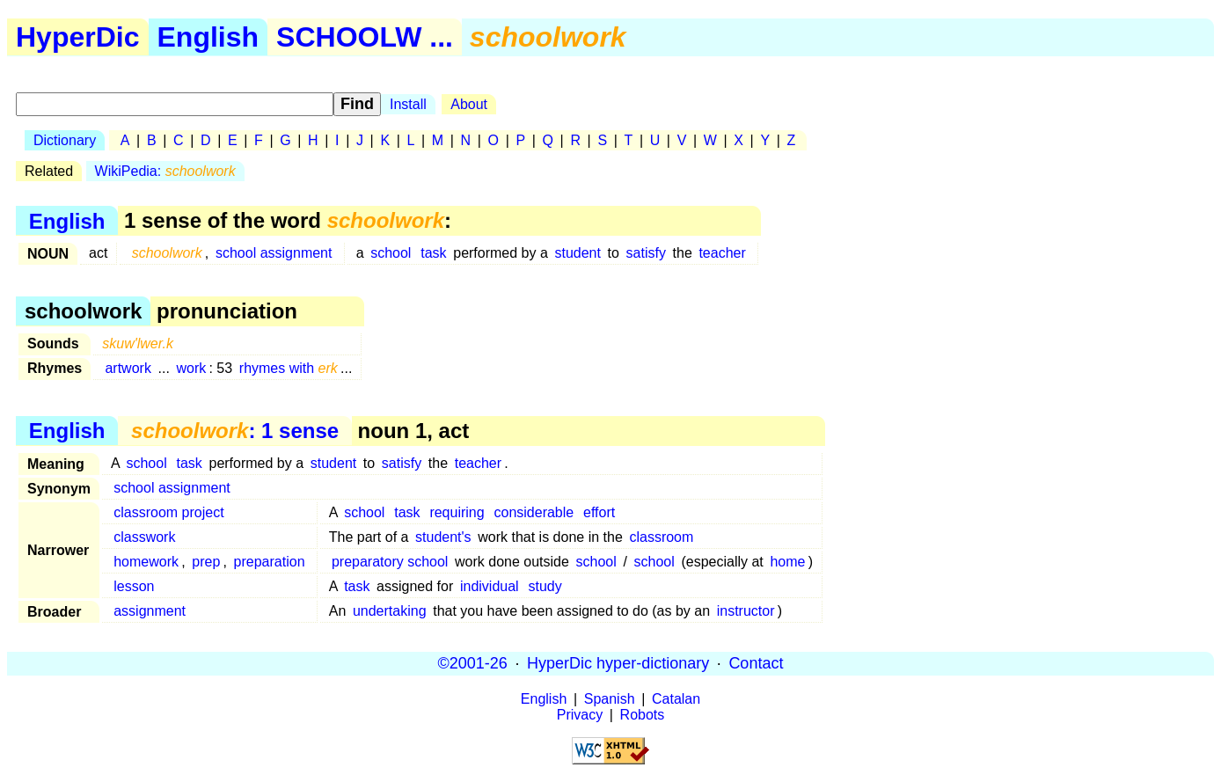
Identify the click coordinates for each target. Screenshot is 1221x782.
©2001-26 (473, 663)
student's (443, 537)
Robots (642, 714)
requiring (456, 512)
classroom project (168, 512)
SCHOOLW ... (364, 37)
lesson (133, 586)
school (390, 252)
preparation (269, 561)
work (192, 368)
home (787, 561)
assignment (149, 610)
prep (206, 561)
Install (408, 104)
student (577, 252)
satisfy (646, 252)
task (433, 252)
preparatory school (390, 561)
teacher (721, 252)
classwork (144, 537)
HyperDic (78, 37)
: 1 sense (235, 430)
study (544, 586)
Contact (755, 663)
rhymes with (288, 368)
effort (599, 512)
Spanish (609, 698)
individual (489, 586)
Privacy (580, 714)
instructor (746, 610)
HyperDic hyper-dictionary (618, 663)
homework (146, 561)
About (468, 104)
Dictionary (64, 140)
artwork (127, 368)
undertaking (390, 610)
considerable (534, 512)
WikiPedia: (165, 171)
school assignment (274, 252)
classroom (661, 537)
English (208, 37)
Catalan (676, 698)
